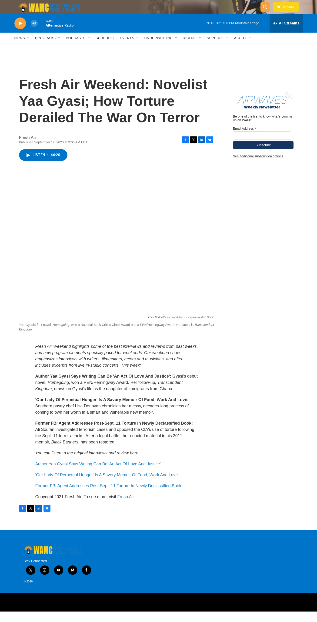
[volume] (34, 34)
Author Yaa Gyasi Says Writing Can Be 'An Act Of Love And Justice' (98, 474)
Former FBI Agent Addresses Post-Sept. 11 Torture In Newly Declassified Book (108, 496)
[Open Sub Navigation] (28, 48)
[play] (20, 34)
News (19, 48)
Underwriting (158, 48)
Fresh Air (125, 507)
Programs (45, 48)
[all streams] (286, 33)
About (240, 48)
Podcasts (76, 48)
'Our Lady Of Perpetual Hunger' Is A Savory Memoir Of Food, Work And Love (106, 485)
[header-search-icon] (267, 12)
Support (215, 48)
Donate (291, 12)
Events (127, 48)
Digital (190, 48)
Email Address (245, 139)
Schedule (105, 48)
